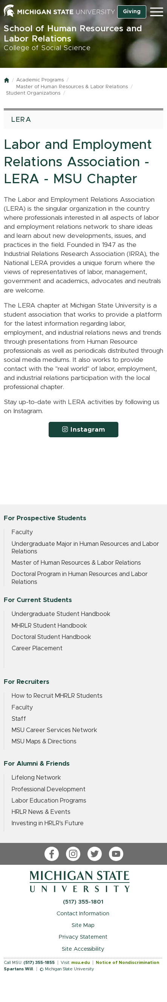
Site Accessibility (83, 949)
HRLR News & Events (41, 812)
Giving (132, 11)
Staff (19, 719)
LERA (21, 119)
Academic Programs (40, 80)
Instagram (83, 429)
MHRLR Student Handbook (49, 626)
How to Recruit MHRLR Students (57, 696)
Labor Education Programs (49, 801)
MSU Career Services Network (54, 730)
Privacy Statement (83, 937)
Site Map (83, 925)
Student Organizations (33, 93)
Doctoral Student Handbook (51, 637)
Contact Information (83, 913)
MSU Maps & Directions (44, 741)
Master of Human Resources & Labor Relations (72, 86)
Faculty (22, 532)
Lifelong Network (36, 778)
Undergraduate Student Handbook (61, 614)
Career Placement (37, 648)
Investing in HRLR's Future (48, 823)
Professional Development (49, 789)
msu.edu (80, 963)
